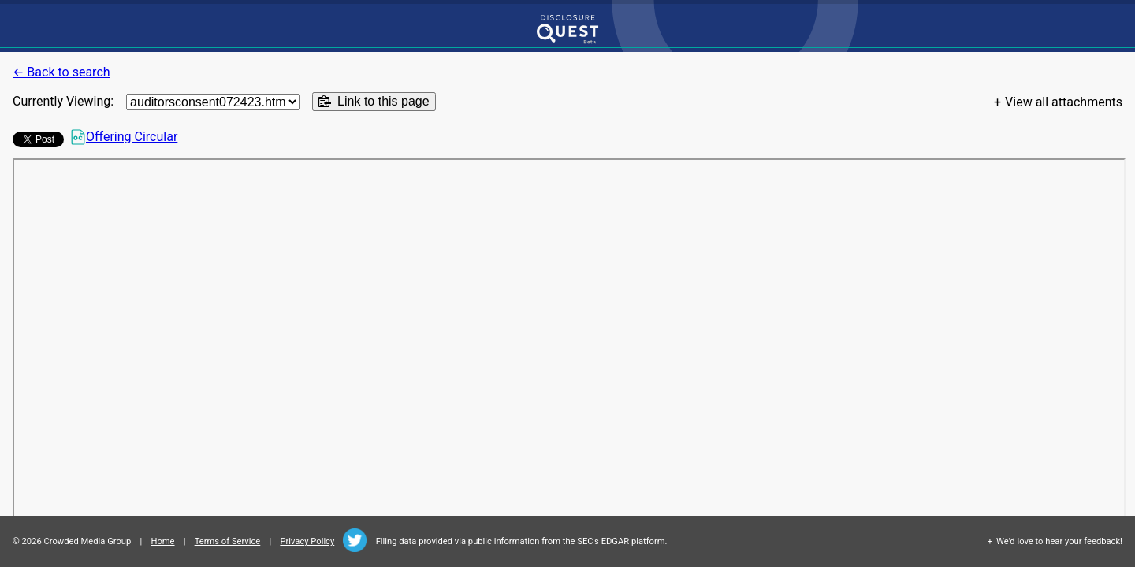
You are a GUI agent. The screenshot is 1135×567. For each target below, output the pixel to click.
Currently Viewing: (63, 101)
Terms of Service (228, 541)
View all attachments (1063, 101)
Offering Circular (123, 137)
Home (162, 541)
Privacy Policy (307, 541)
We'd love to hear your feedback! (1059, 541)
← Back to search (61, 72)
